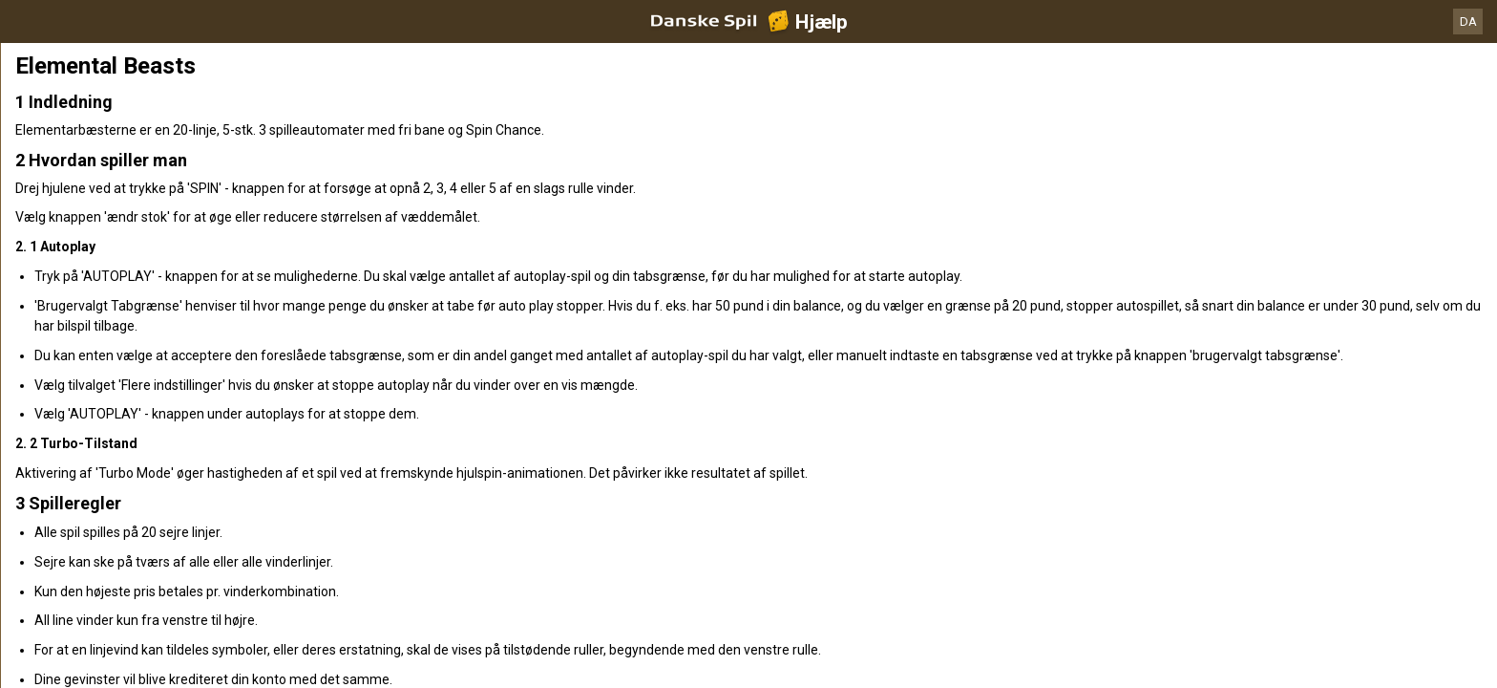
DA (1468, 21)
